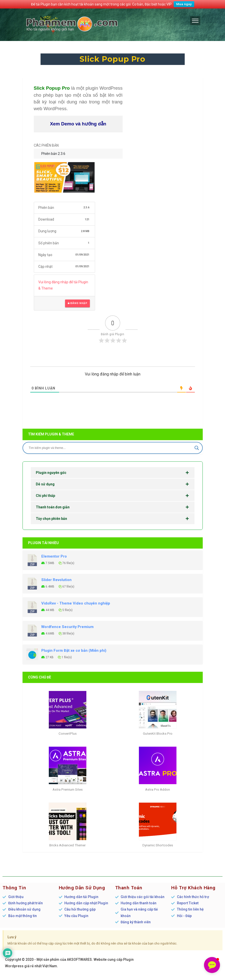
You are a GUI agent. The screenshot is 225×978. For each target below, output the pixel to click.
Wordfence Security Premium (67, 627)
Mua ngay (184, 4)
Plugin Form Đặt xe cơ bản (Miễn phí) (73, 650)
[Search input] (110, 447)
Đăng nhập (77, 303)
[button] (212, 965)
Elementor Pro (54, 556)
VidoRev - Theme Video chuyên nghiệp (75, 603)
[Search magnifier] (196, 447)
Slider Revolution (56, 580)
